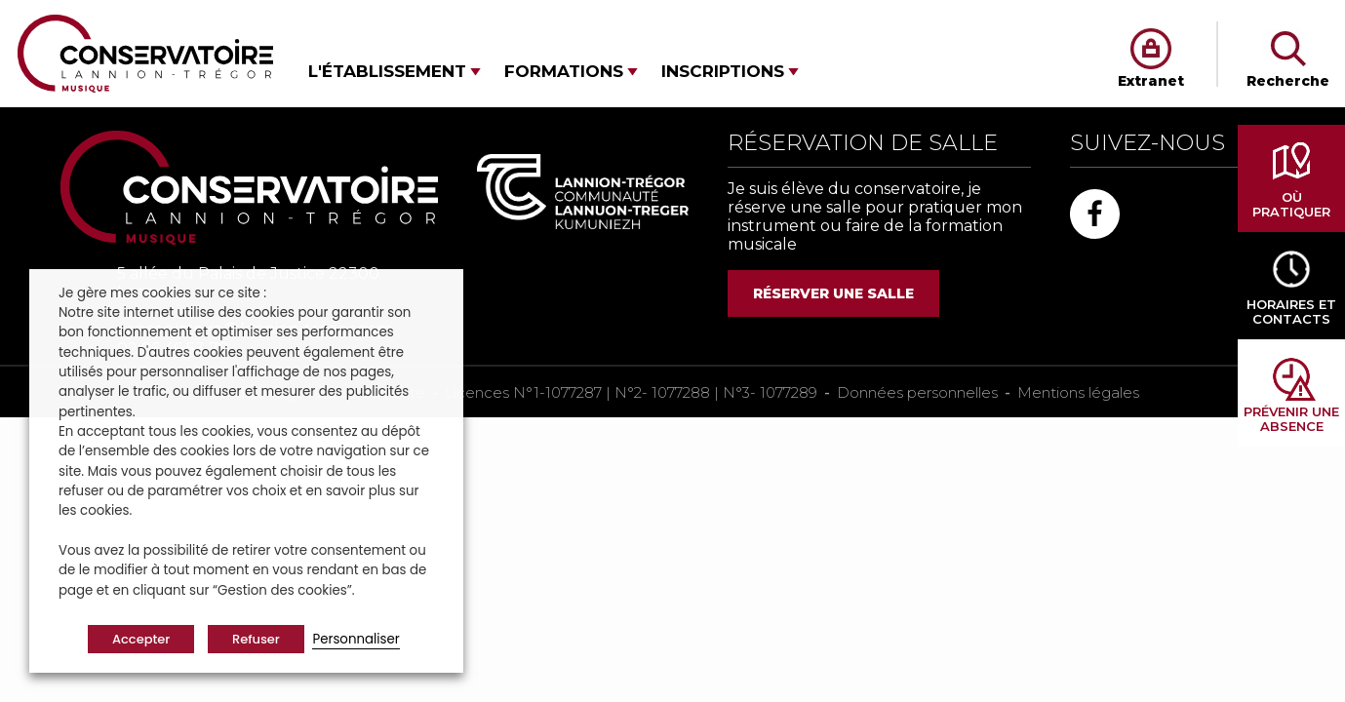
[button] (394, 71)
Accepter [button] (141, 639)
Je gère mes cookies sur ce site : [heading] (162, 293)
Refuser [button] (256, 639)
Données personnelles (917, 392)
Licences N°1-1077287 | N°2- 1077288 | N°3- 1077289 (631, 392)
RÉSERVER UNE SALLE (833, 293)
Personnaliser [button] (355, 639)
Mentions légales (1078, 392)
